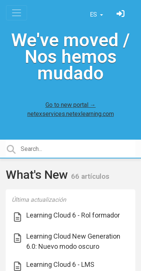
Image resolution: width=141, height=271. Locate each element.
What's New (38, 174)
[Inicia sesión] (121, 14)
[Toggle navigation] (16, 12)
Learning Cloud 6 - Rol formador (73, 215)
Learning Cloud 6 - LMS (60, 264)
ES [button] (94, 14)
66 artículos (90, 176)
